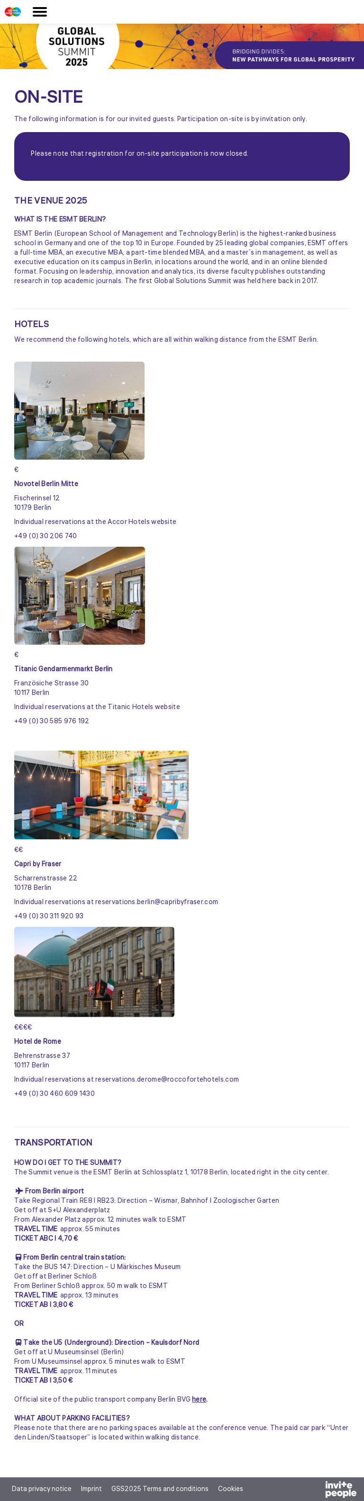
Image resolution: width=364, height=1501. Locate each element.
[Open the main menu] (40, 12)
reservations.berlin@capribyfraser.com (156, 902)
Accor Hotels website (142, 522)
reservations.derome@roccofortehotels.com (167, 1079)
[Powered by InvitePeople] (316, 1491)
